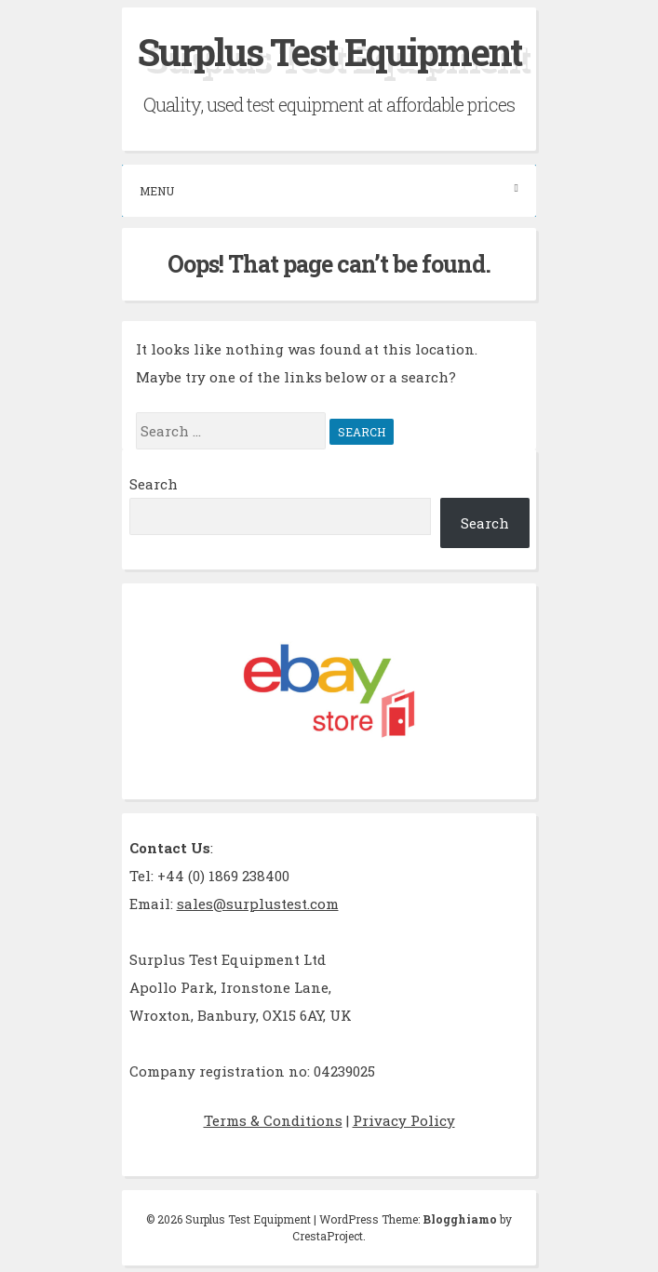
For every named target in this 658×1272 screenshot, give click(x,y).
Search (153, 484)
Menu (329, 190)
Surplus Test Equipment (329, 51)
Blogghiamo (460, 1219)
